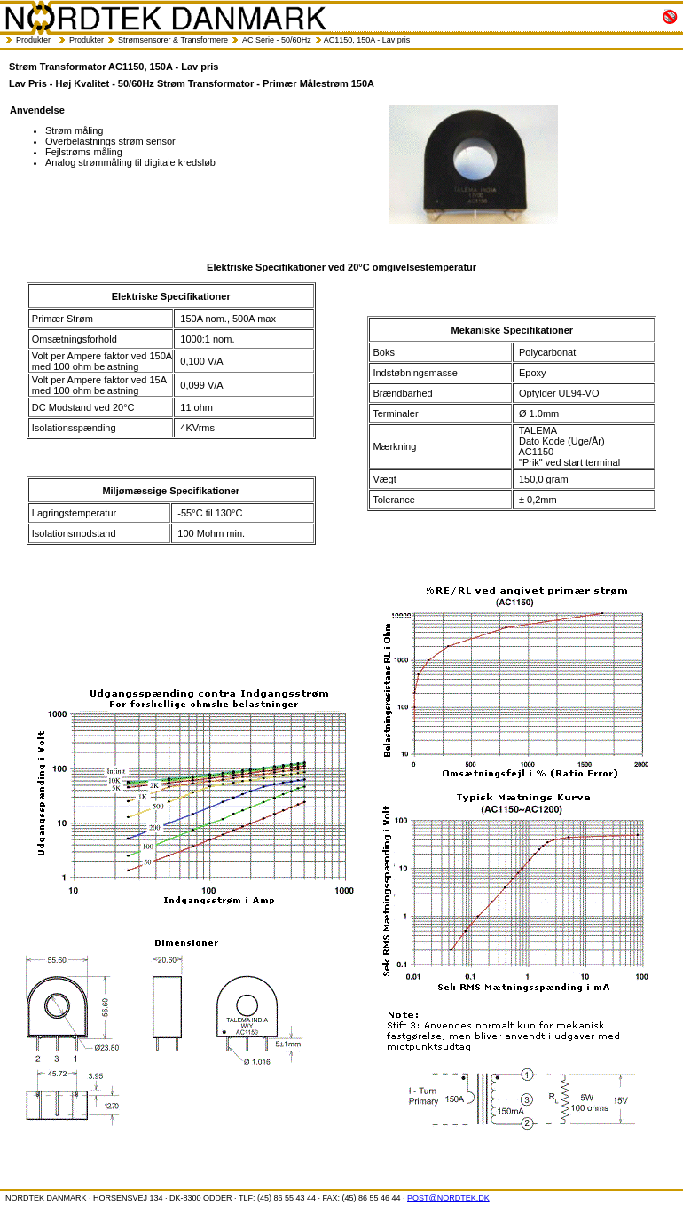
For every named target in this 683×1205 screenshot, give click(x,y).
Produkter (33, 39)
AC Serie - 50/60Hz (276, 39)
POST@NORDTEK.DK (448, 1197)
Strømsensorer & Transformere (173, 39)
